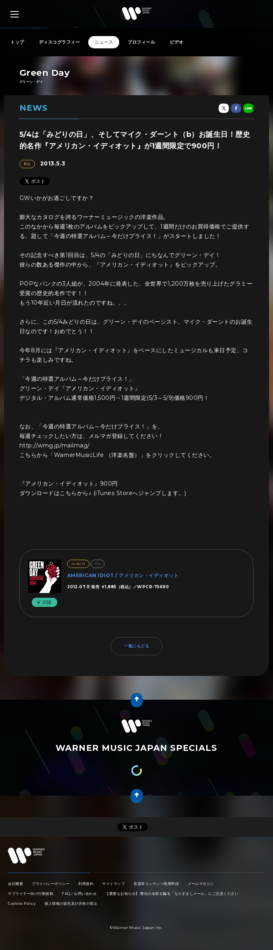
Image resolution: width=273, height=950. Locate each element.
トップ (17, 42)
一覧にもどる (136, 646)
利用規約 (85, 883)
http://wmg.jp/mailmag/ (54, 445)
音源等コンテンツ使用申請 (156, 883)
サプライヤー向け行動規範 (30, 893)
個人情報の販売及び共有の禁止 (71, 903)
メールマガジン (201, 883)
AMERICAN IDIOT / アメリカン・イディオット (123, 575)
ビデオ (177, 42)
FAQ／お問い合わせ (79, 893)
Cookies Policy (22, 903)
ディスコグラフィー (59, 42)
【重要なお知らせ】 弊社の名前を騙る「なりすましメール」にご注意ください (171, 893)
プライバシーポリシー (51, 883)
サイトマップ (113, 883)
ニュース (104, 42)
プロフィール (141, 42)
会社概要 (15, 883)
